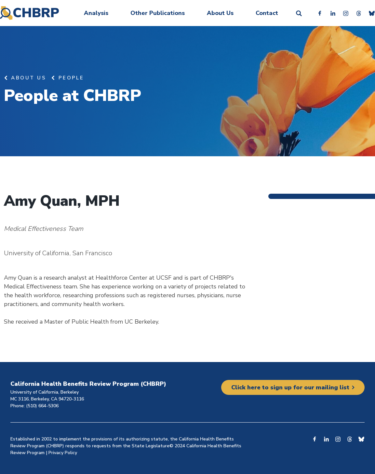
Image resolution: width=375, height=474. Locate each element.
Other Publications (157, 13)
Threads (358, 13)
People (71, 78)
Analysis (96, 13)
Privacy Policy (62, 453)
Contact (267, 13)
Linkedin (332, 13)
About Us (220, 13)
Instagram (345, 13)
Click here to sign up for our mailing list (290, 387)
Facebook (319, 13)
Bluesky (371, 13)
